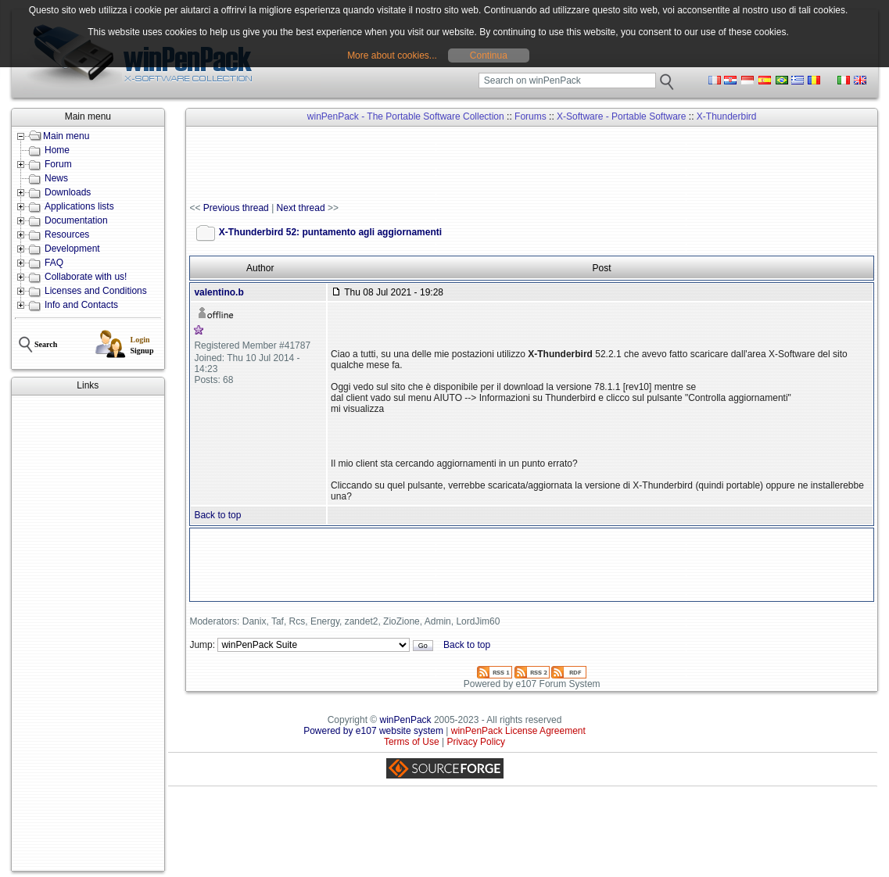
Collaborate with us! (86, 276)
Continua (488, 55)
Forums (530, 116)
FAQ (54, 262)
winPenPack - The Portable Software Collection (405, 116)
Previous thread (236, 207)
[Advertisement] (88, 633)
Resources (67, 234)
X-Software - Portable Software (621, 116)
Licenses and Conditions (96, 290)
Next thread (301, 207)
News (56, 178)
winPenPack (406, 719)
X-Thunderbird (727, 116)
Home (57, 150)
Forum (58, 164)
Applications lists (79, 206)
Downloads (68, 192)
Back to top (217, 515)
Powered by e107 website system (373, 730)
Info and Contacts (81, 304)
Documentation (76, 220)
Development (72, 248)
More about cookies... (392, 55)
